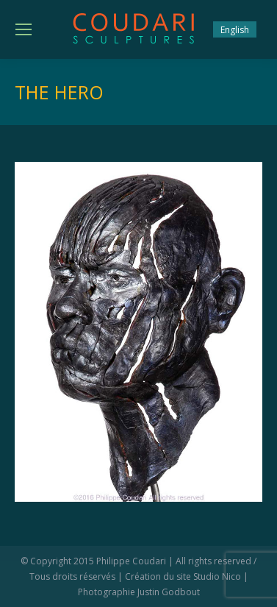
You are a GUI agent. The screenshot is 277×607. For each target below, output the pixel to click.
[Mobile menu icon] (23, 29)
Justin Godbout (168, 592)
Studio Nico (217, 576)
